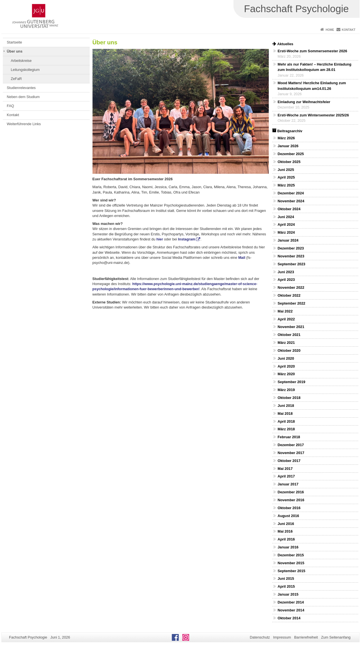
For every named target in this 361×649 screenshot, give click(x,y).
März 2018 (286, 429)
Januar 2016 (288, 547)
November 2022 (291, 287)
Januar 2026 (288, 146)
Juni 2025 (286, 170)
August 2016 (288, 516)
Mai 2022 (285, 311)
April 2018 (286, 421)
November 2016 (291, 500)
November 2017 (291, 453)
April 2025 (286, 177)
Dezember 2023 (291, 248)
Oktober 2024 (289, 209)
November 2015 (291, 563)
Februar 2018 (289, 437)
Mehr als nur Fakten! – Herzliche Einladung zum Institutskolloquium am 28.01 (314, 67)
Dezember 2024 (291, 193)
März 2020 (286, 374)
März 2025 (286, 185)
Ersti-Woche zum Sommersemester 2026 (312, 51)
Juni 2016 (286, 524)
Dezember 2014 (291, 602)
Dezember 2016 (291, 492)
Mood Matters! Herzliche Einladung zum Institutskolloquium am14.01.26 (312, 85)
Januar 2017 (288, 484)
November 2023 (291, 256)
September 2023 (291, 264)
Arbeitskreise (21, 60)
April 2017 (286, 476)
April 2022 (286, 319)
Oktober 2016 (289, 508)
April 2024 (286, 224)
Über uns (14, 51)
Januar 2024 (288, 240)
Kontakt (348, 29)
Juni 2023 (286, 272)
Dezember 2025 (291, 154)
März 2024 (286, 232)
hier (159, 239)
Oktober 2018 (289, 398)
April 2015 (286, 586)
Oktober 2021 (289, 335)
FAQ (10, 106)
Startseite (14, 42)
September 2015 (291, 571)
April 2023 (286, 279)
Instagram (186, 239)
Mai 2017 (285, 468)
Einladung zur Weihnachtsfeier (304, 102)
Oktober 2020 (289, 350)
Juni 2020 (286, 358)
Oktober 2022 (289, 295)
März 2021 (286, 342)
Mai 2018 (285, 413)
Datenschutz (260, 637)
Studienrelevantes (21, 88)
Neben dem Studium (23, 97)
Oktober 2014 (289, 618)
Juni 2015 (286, 578)
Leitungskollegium (25, 70)
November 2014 (291, 610)
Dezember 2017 (291, 445)
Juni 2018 (286, 405)
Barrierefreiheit (306, 637)
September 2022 (291, 303)
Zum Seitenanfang (336, 637)
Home (329, 29)
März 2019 (286, 390)
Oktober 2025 (289, 162)
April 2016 (286, 539)
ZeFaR (16, 79)
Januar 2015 (288, 594)
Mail (241, 257)
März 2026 (286, 138)
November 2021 (291, 327)
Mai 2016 (285, 531)
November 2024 (291, 201)
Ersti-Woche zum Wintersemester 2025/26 (313, 115)
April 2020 (286, 366)
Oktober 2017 (289, 461)
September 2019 (291, 382)
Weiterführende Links (24, 124)
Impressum (282, 637)
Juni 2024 (286, 217)
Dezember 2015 (291, 555)
